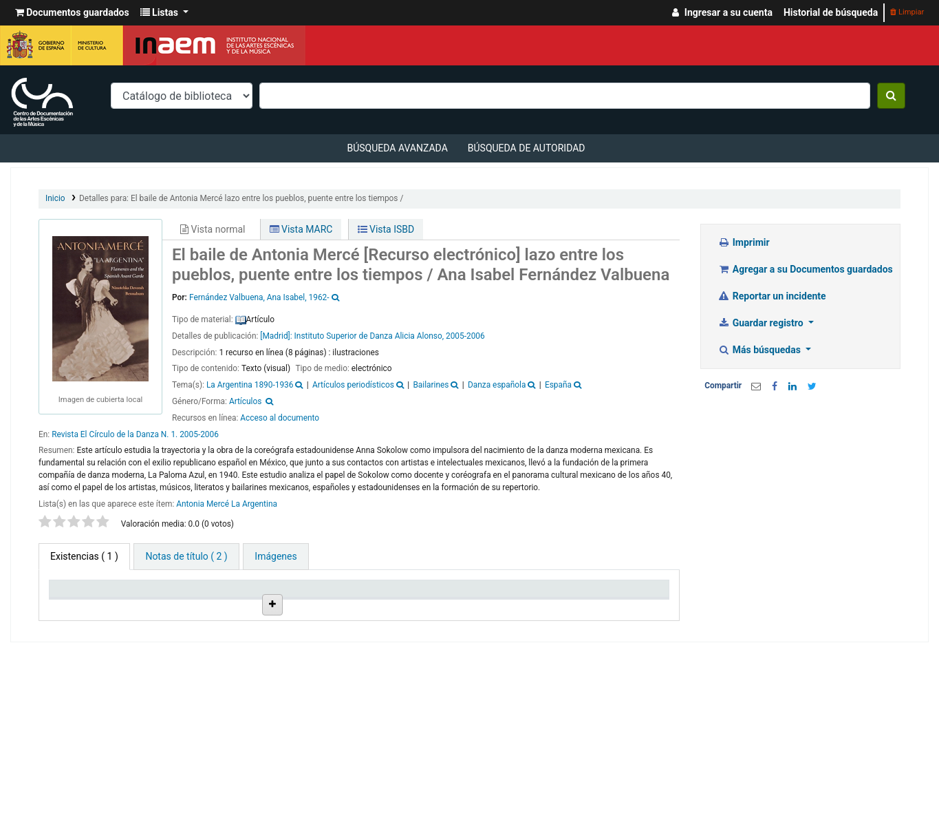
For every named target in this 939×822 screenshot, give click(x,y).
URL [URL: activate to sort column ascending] (438, 618)
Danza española (497, 385)
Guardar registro (761, 322)
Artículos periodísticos (353, 385)
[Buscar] (891, 96)
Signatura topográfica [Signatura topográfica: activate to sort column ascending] (328, 612)
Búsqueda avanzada (397, 148)
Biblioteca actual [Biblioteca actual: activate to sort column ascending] (139, 612)
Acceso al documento (279, 418)
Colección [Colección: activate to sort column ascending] (201, 618)
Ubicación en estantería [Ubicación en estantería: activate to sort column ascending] (263, 606)
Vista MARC (301, 229)
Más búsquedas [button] (760, 349)
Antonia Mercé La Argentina (226, 504)
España (558, 385)
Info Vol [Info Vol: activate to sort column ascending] (383, 618)
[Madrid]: (276, 336)
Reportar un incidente (771, 296)
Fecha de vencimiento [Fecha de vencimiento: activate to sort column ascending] (577, 612)
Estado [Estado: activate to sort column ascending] (505, 618)
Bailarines (431, 385)
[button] (72, 12)
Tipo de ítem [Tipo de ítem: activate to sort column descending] (72, 612)
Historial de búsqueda (831, 12)
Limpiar (907, 12)
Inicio (55, 198)
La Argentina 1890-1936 (250, 385)
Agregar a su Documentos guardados (805, 269)
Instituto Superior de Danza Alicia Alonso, (369, 336)
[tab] (186, 556)
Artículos (245, 401)
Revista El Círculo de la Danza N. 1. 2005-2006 (135, 434)
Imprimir (743, 242)
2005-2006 (465, 336)
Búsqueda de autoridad (526, 148)
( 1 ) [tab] (84, 556)
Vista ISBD (386, 229)
